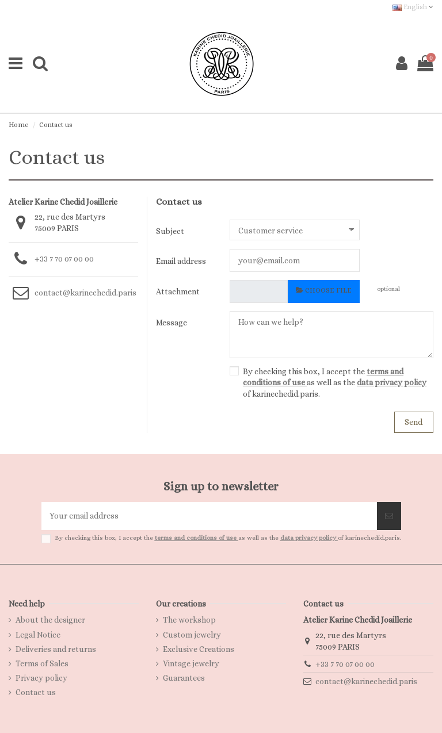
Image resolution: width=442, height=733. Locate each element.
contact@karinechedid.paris (85, 292)
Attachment (178, 291)
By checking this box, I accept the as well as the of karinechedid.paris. (334, 382)
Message (171, 322)
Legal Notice (38, 634)
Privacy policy (41, 677)
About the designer (50, 619)
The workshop (189, 619)
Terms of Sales (42, 663)
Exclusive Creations (198, 649)
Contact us (36, 692)
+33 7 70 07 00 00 (64, 258)
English (413, 7)
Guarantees (184, 677)
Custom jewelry (192, 634)
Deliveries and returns (56, 649)
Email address (181, 261)
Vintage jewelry (191, 663)
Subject (170, 231)
